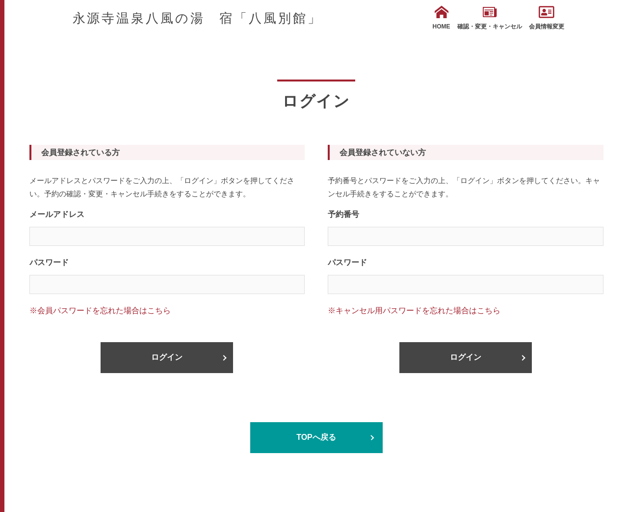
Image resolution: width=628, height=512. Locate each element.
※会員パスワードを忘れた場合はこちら (100, 310)
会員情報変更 (546, 17)
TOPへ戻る (316, 437)
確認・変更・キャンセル (489, 17)
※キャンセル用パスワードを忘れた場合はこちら (414, 310)
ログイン (167, 357)
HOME (441, 17)
